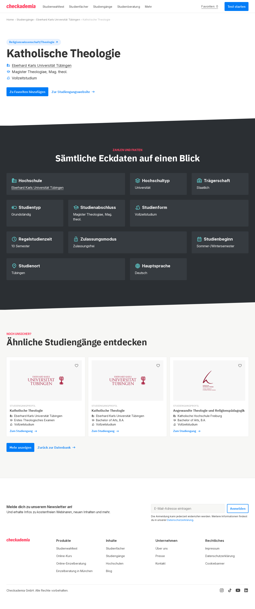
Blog (109, 571)
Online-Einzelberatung (71, 563)
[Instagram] (221, 590)
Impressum (212, 548)
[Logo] (21, 6)
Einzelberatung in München (74, 571)
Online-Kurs (64, 556)
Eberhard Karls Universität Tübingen (58, 19)
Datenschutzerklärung (180, 520)
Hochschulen (114, 563)
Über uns (162, 548)
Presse (160, 556)
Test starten (236, 6)
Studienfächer (115, 548)
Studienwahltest (66, 548)
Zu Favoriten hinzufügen (27, 92)
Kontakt (160, 563)
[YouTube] (238, 590)
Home (10, 19)
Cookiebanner (215, 563)
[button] (53, 6)
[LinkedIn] (246, 590)
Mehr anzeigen (20, 447)
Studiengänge (25, 19)
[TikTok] (229, 590)
